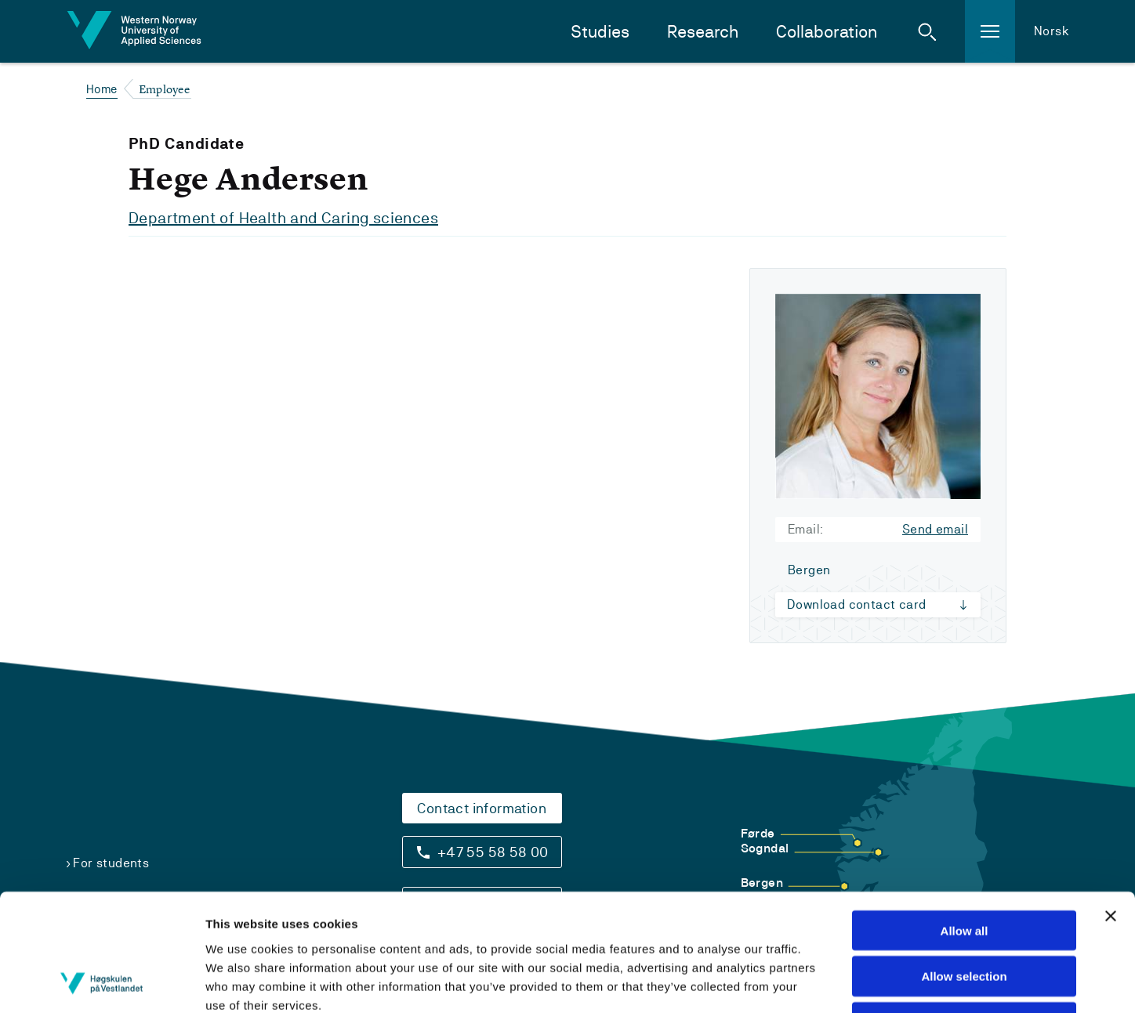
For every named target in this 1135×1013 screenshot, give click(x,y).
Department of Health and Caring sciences (283, 217)
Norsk (1051, 31)
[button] (927, 31)
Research (702, 32)
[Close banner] (1110, 806)
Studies (600, 32)
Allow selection (963, 867)
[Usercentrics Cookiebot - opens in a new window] (101, 982)
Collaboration (826, 32)
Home (102, 89)
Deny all (964, 913)
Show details (865, 982)
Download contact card (856, 604)
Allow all (964, 820)
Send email (935, 529)
